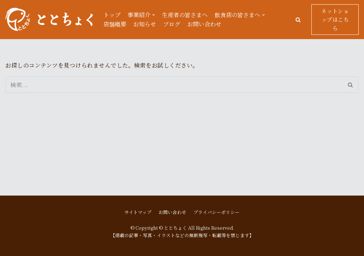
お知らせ (144, 24)
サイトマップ (137, 212)
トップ (112, 15)
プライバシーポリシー (216, 212)
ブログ (171, 24)
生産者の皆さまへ (185, 15)
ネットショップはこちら (335, 19)
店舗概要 (114, 24)
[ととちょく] (49, 19)
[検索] (174, 84)
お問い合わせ (204, 24)
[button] (298, 19)
